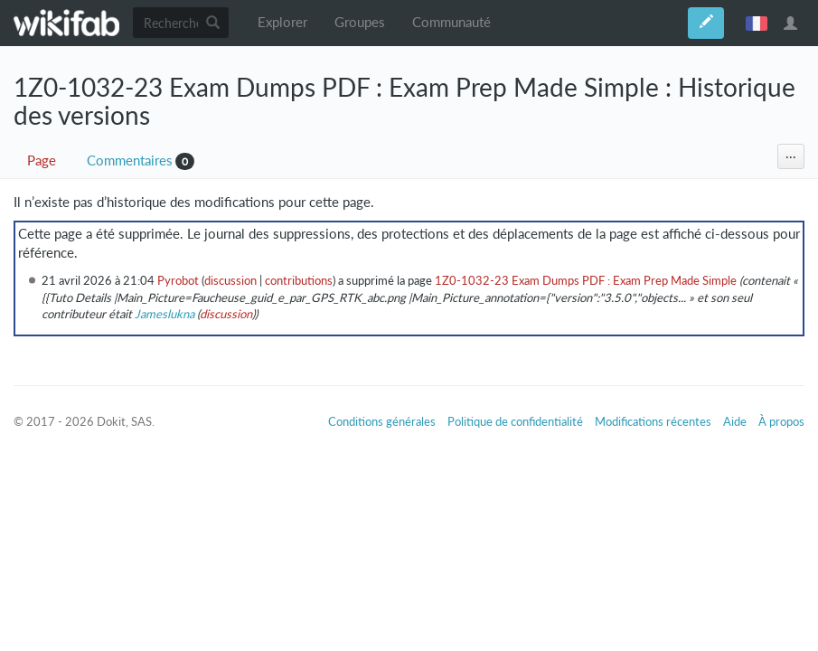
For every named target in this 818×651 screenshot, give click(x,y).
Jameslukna (164, 314)
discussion (230, 280)
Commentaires (130, 160)
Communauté (451, 22)
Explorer (282, 22)
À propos (781, 421)
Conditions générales (382, 421)
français (757, 22)
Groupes (359, 22)
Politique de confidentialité (515, 421)
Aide (735, 421)
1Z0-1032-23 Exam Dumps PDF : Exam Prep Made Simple (586, 280)
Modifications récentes (653, 421)
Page (41, 160)
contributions (299, 280)
